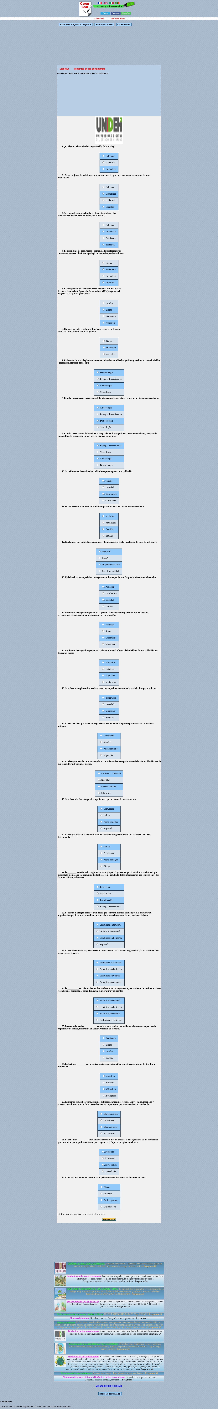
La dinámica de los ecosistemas (84, 1276)
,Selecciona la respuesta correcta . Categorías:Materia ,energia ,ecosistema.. (109, 1378)
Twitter (105, 13)
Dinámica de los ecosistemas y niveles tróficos (94, 1344)
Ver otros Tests (118, 19)
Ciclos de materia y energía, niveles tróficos (80, 1314)
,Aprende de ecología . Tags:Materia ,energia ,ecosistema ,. (109, 1373)
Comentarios (123, 24)
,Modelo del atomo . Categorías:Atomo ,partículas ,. (109, 1318)
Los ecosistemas (66, 1322)
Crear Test (99, 19)
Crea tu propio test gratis (109, 1386)
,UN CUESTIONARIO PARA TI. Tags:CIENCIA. (109, 1314)
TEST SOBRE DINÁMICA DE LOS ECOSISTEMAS (92, 1289)
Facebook (116, 13)
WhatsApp (126, 13)
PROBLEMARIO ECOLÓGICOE (83, 1301)
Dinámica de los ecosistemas (89, 69)
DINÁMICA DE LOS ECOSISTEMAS (86, 1263)
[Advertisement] (109, 45)
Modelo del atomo (79, 1318)
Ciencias (64, 69)
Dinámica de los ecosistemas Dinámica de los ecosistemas (94, 1377)
